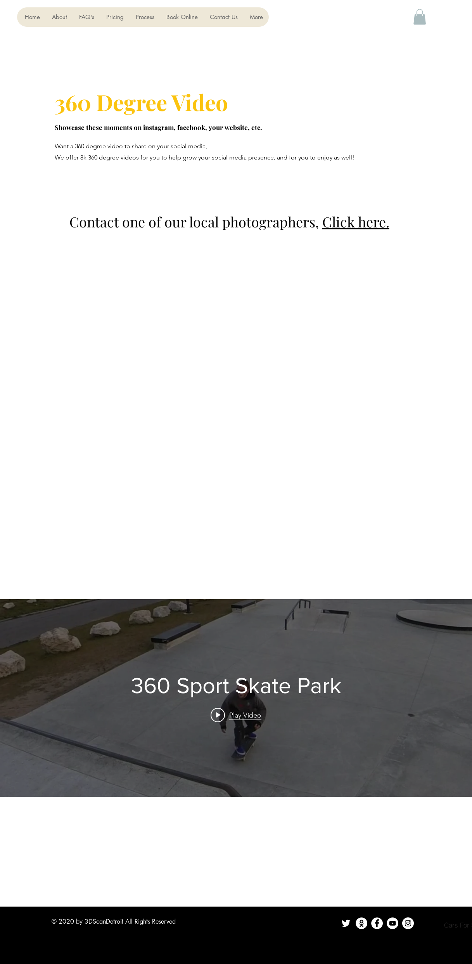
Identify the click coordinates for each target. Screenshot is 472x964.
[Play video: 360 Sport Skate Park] (236, 715)
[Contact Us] (361, 923)
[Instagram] (408, 923)
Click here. (355, 221)
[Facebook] (377, 923)
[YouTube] (392, 923)
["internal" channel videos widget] (236, 698)
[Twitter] (346, 923)
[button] (419, 17)
